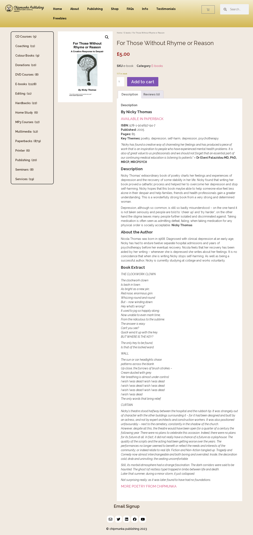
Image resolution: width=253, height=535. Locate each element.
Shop (114, 9)
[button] (107, 37)
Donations (25, 65)
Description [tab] (130, 94)
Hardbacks (26, 103)
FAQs (130, 9)
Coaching (25, 46)
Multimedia (26, 132)
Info (145, 9)
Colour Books (27, 56)
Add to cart (142, 81)
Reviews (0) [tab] (151, 94)
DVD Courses (26, 75)
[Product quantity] (120, 81)
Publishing (95, 9)
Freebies (59, 18)
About (74, 9)
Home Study (26, 113)
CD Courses (25, 36)
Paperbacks (28, 141)
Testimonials (165, 9)
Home (57, 9)
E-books (25, 84)
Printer (22, 151)
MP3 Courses (27, 122)
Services (24, 179)
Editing (23, 94)
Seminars (24, 170)
